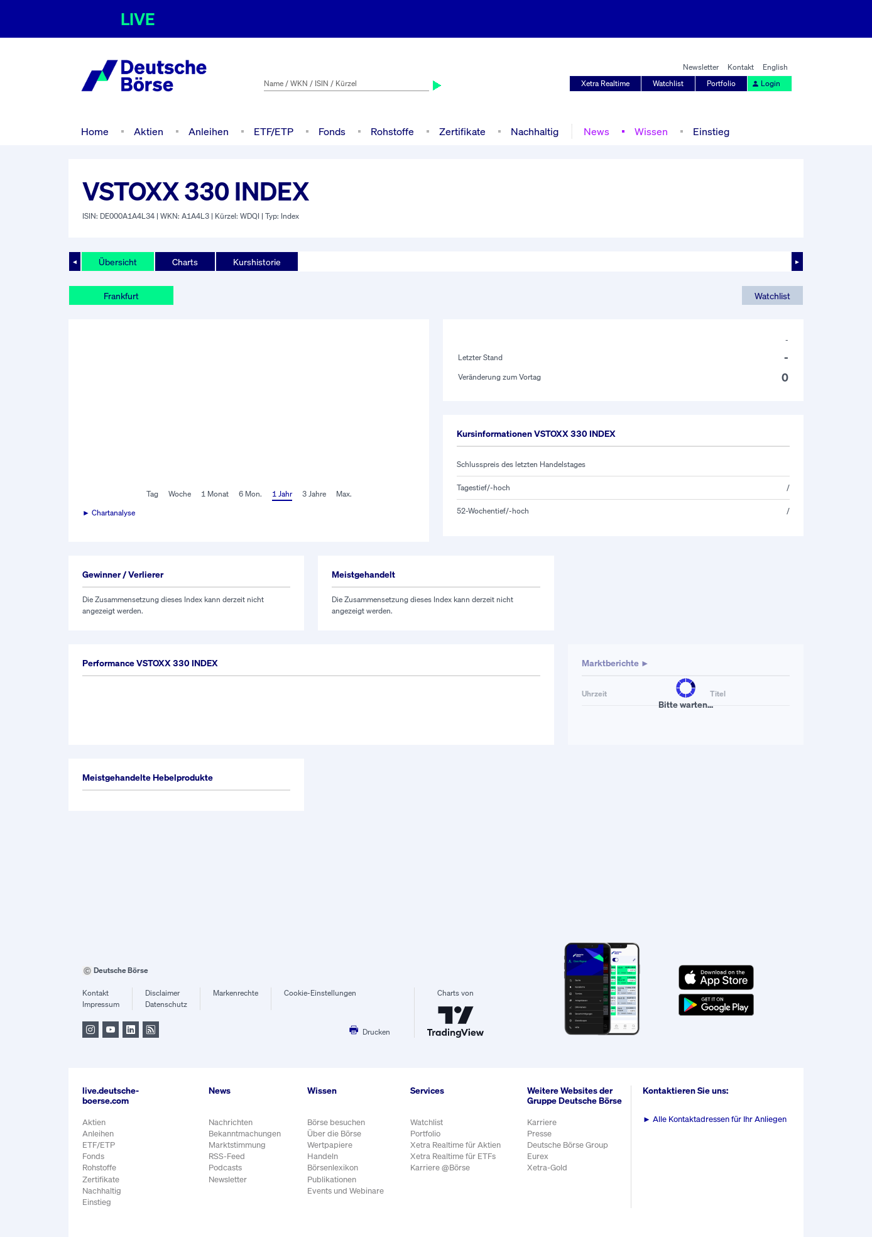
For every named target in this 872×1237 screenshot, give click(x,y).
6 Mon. (250, 493)
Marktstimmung (237, 1145)
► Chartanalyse (108, 512)
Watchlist (668, 83)
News (596, 131)
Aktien (148, 131)
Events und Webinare (345, 1190)
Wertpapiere (329, 1145)
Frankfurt (121, 296)
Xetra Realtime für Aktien (455, 1145)
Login (765, 83)
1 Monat (215, 493)
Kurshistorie (257, 262)
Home (95, 131)
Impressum (100, 1004)
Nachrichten (231, 1122)
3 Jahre (314, 493)
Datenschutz (166, 1004)
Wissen (651, 131)
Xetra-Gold (547, 1167)
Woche (179, 493)
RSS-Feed (227, 1156)
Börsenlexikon (332, 1167)
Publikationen (331, 1179)
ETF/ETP (273, 131)
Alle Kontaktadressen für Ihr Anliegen (715, 1119)
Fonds (332, 131)
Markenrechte (235, 993)
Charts (185, 262)
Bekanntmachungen (245, 1133)
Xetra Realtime (605, 83)
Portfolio (721, 83)
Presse (539, 1133)
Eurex (537, 1156)
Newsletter (701, 67)
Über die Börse (334, 1133)
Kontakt (741, 67)
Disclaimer (162, 993)
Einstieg (711, 131)
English (775, 67)
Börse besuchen (336, 1122)
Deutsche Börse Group (567, 1145)
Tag (152, 493)
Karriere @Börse (440, 1167)
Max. (344, 493)
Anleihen (208, 131)
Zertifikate (462, 131)
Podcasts (225, 1167)
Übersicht (118, 262)
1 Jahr (282, 493)
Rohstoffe (392, 131)
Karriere (542, 1122)
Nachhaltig (535, 131)
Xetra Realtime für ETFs (453, 1156)
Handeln (322, 1156)
